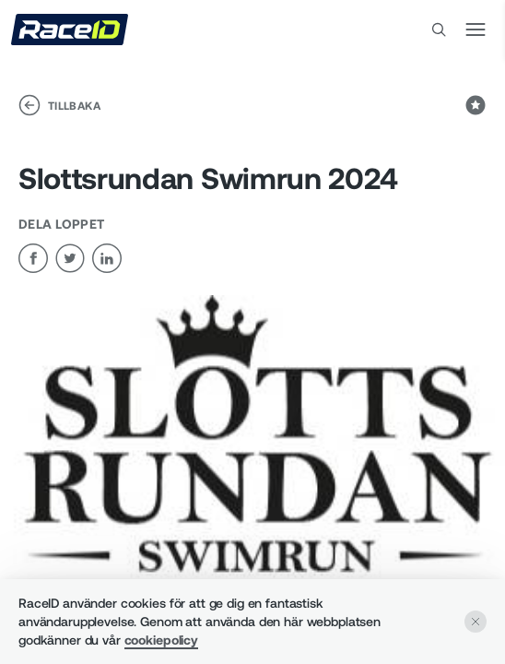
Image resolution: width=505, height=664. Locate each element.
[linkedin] (107, 258)
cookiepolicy (161, 639)
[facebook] (33, 258)
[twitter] (70, 258)
